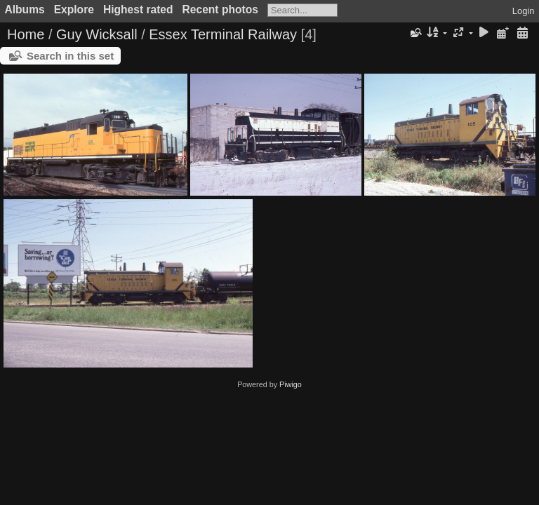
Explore (74, 9)
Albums (25, 9)
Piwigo (290, 384)
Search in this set (70, 56)
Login (523, 11)
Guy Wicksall (97, 34)
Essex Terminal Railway (223, 34)
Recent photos (220, 9)
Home (25, 34)
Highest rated (138, 9)
